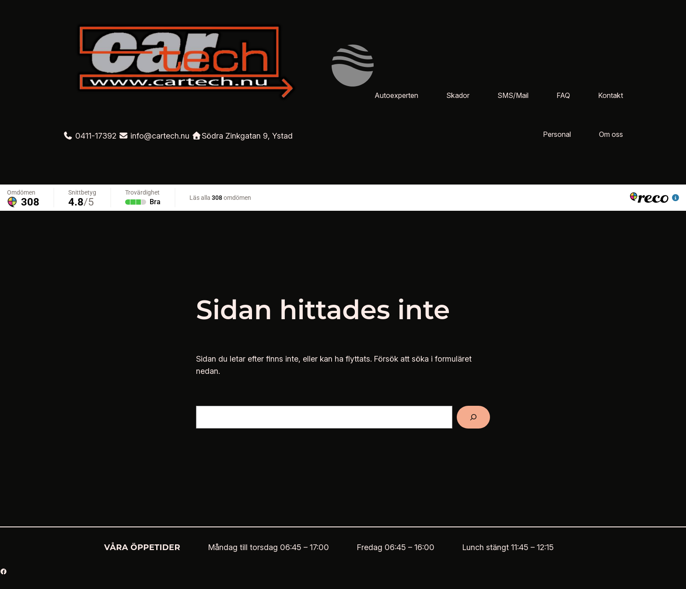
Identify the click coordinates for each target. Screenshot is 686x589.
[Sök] (473, 417)
